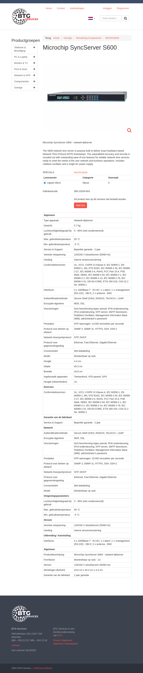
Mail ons (80, 205)
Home (49, 8)
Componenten (24, 81)
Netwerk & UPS (24, 75)
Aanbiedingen (77, 8)
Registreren (123, 8)
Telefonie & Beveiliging (24, 49)
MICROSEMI (81, 172)
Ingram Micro (52, 182)
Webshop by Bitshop (43, 668)
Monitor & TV (24, 63)
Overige (24, 87)
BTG (60, 635)
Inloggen (107, 8)
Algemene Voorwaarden (65, 643)
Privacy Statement (62, 640)
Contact (61, 8)
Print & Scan (24, 69)
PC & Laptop (24, 57)
